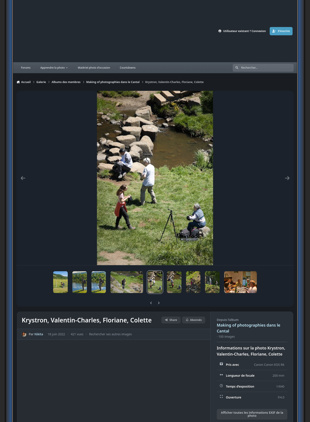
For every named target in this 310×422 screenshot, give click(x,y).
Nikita (38, 334)
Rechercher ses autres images (110, 334)
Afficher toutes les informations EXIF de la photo (252, 414)
